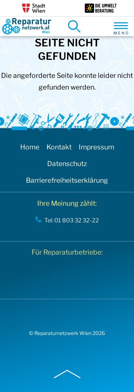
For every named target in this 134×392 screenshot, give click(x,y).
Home (29, 147)
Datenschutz (67, 163)
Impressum (96, 147)
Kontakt (59, 147)
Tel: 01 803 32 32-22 (71, 221)
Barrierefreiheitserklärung (67, 180)
